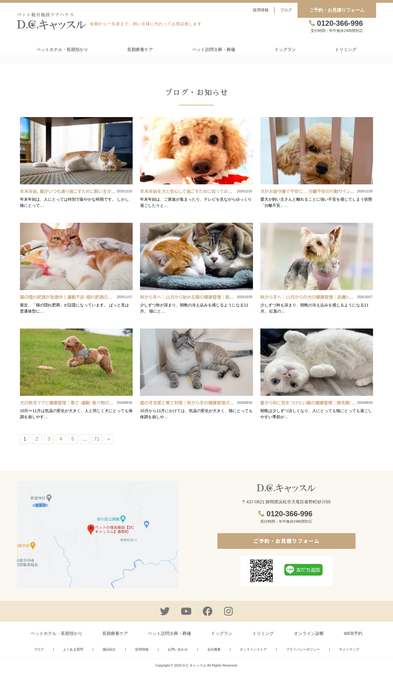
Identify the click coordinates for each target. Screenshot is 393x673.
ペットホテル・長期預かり (62, 49)
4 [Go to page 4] (61, 439)
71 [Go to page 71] (96, 439)
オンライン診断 (309, 633)
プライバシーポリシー (303, 649)
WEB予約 (353, 633)
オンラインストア (253, 649)
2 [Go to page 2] (37, 439)
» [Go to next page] (108, 439)
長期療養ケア (140, 49)
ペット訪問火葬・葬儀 (213, 49)
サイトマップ (349, 649)
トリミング (345, 49)
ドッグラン (285, 49)
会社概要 (214, 649)
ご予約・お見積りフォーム (336, 10)
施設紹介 (109, 649)
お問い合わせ (178, 649)
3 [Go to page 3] (49, 439)
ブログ (286, 10)
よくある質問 (73, 649)
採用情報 (261, 10)
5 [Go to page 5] (73, 439)
